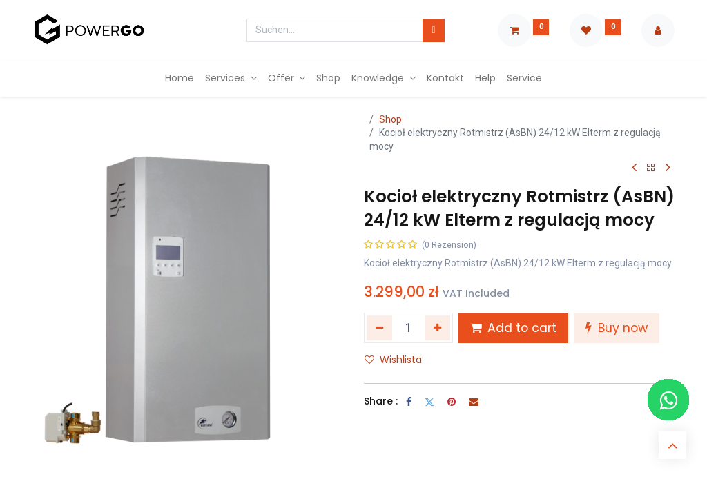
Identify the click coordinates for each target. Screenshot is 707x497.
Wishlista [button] (393, 360)
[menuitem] (179, 78)
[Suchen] (433, 30)
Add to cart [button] (513, 328)
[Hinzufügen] (438, 327)
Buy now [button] (616, 328)
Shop (390, 119)
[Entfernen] (379, 327)
